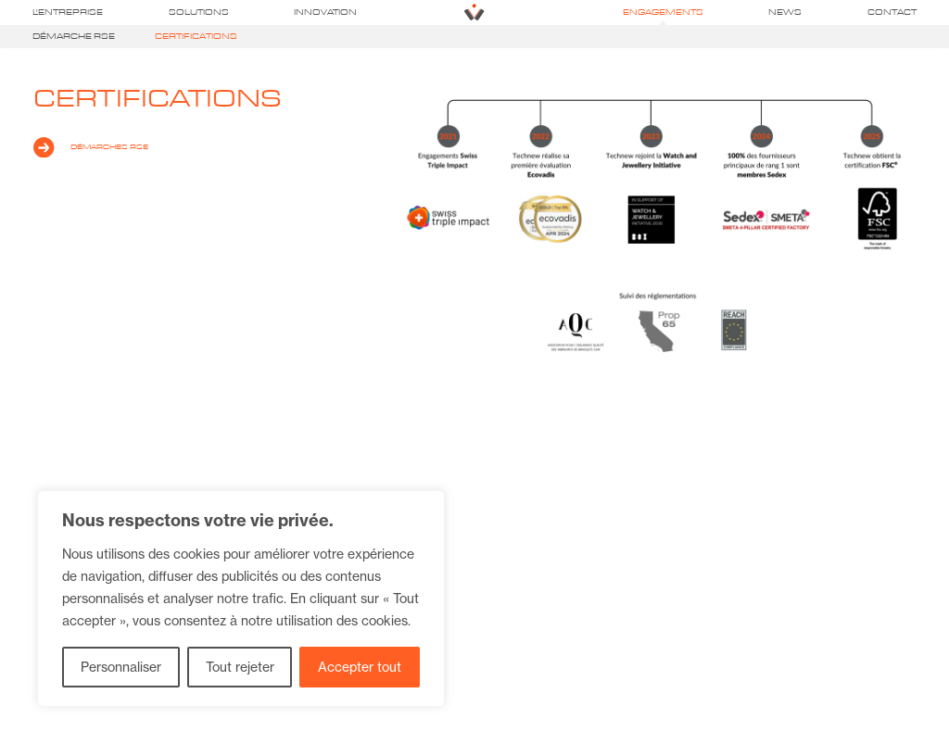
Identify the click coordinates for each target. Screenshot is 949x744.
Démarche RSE (73, 36)
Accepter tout (359, 667)
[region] (241, 598)
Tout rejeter (240, 667)
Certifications (196, 36)
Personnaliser (121, 667)
